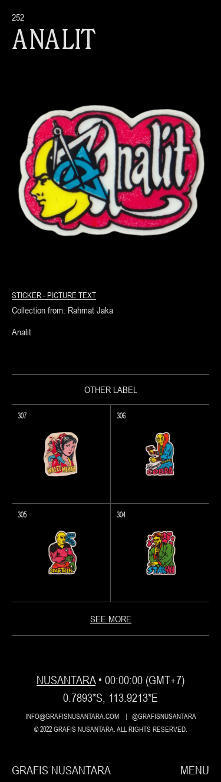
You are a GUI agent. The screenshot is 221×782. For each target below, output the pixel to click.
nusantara (66, 680)
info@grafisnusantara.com (72, 716)
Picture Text (71, 295)
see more (110, 618)
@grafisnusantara (164, 716)
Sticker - (29, 295)
